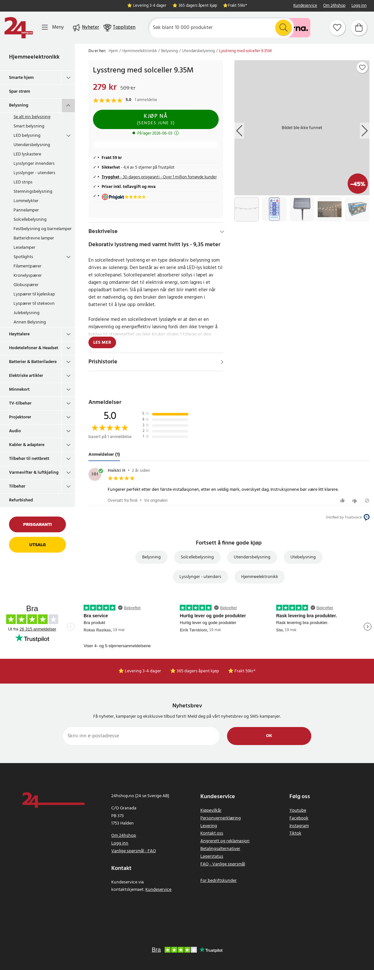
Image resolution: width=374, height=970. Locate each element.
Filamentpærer (27, 266)
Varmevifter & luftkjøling (34, 472)
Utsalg (37, 544)
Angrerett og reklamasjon (225, 841)
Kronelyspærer (28, 275)
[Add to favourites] (362, 67)
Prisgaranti (37, 524)
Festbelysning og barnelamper (43, 229)
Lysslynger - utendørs (34, 173)
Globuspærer (26, 285)
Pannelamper (26, 210)
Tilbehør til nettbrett (29, 458)
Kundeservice (305, 6)
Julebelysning (27, 313)
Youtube (297, 810)
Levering (208, 826)
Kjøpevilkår (211, 810)
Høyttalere (19, 334)
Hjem (113, 51)
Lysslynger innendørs (34, 163)
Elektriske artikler (26, 375)
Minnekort (19, 389)
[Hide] (222, 231)
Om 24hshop (334, 6)
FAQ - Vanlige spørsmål (222, 864)
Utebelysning (303, 557)
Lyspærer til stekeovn (34, 303)
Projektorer (20, 417)
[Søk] (221, 27)
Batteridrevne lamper (34, 238)
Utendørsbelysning (32, 145)
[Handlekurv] (359, 28)
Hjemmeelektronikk (34, 57)
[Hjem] (19, 27)
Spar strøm (19, 91)
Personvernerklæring (220, 818)
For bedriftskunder (218, 880)
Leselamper (24, 247)
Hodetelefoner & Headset (33, 348)
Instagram (299, 826)
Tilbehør (17, 486)
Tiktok (295, 833)
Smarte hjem (21, 77)
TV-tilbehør (20, 403)
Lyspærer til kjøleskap (34, 294)
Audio (15, 431)
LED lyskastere (27, 154)
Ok (269, 736)
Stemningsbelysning (33, 191)
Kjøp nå (156, 119)
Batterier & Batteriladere (33, 362)
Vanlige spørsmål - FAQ (133, 851)
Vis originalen (156, 501)
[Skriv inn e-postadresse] (141, 736)
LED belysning (27, 135)
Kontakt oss (211, 833)
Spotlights (23, 257)
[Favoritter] (337, 28)
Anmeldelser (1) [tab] (104, 454)
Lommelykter (26, 201)
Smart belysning (29, 126)
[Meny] (53, 27)
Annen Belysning (30, 322)
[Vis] (222, 362)
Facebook (298, 818)
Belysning (18, 105)
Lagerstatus (211, 856)
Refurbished (21, 500)
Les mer (102, 342)
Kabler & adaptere (26, 445)
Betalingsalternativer (220, 849)
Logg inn (359, 6)
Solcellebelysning (30, 219)
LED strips (23, 182)
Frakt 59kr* (237, 6)
